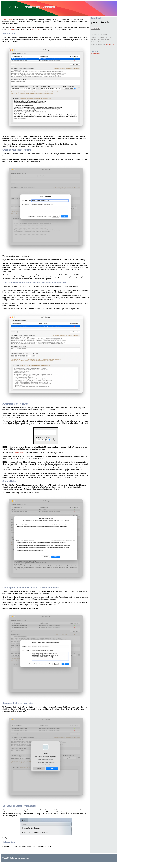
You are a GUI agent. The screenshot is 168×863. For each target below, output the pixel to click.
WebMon (10, 29)
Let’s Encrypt (7, 20)
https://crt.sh (19, 453)
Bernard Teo (95, 54)
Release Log (110, 45)
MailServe (35, 29)
